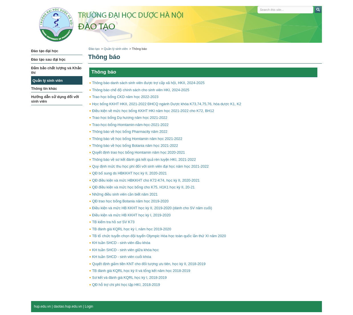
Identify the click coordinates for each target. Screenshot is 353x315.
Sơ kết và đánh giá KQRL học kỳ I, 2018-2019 (129, 277)
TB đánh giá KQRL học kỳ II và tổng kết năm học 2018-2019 (141, 271)
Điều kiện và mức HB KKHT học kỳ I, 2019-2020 (131, 215)
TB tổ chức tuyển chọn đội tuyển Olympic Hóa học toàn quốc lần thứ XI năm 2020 (159, 236)
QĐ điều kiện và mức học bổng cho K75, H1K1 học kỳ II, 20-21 (143, 187)
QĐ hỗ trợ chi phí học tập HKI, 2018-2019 (126, 285)
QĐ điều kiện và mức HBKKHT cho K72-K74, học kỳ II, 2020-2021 (146, 180)
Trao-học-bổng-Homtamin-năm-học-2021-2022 (130, 125)
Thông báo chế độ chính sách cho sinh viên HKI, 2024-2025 (140, 90)
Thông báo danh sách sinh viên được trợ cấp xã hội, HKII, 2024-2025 (148, 83)
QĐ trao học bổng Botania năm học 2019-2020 (130, 201)
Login (89, 306)
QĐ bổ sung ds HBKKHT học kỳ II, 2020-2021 (129, 173)
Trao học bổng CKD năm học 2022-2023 (125, 97)
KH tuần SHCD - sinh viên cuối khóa (121, 257)
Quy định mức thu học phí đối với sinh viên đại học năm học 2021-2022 (150, 166)
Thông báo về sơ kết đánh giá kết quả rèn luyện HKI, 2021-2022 (144, 159)
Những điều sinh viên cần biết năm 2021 (125, 194)
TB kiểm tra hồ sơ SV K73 (113, 222)
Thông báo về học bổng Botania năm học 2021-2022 (135, 145)
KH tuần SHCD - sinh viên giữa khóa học (125, 250)
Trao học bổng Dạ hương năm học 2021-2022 (129, 117)
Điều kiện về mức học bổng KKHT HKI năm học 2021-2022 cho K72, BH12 (153, 111)
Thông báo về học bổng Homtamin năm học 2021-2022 (137, 139)
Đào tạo (94, 48)
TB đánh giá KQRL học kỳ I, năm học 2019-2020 (131, 229)
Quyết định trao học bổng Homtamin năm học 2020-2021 (138, 152)
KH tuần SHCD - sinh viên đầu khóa (121, 243)
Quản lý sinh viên (116, 48)
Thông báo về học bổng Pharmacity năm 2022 (129, 131)
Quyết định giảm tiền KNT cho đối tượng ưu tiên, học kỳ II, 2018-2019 (149, 264)
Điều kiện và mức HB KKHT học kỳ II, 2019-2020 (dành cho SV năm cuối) (152, 208)
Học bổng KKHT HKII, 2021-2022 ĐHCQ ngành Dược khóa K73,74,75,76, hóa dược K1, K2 (166, 104)
